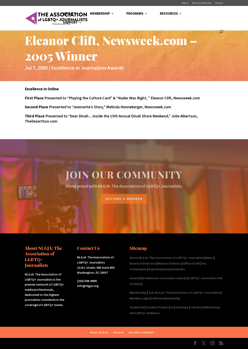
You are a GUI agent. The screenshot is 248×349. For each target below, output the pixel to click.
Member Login (139, 298)
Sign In (185, 3)
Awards (135, 278)
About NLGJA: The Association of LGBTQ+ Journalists (167, 258)
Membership (138, 292)
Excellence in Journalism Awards (87, 67)
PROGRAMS (134, 14)
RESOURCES (169, 14)
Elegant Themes (115, 343)
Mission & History (169, 263)
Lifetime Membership (165, 298)
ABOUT (68, 14)
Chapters (178, 269)
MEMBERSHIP (100, 14)
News (209, 258)
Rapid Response (159, 269)
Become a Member (202, 3)
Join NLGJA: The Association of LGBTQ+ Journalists (184, 292)
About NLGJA (99, 332)
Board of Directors (142, 263)
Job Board (197, 307)
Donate (219, 3)
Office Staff (191, 263)
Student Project (157, 307)
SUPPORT (70, 23)
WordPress (154, 343)
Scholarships (179, 307)
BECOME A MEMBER (124, 199)
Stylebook (137, 307)
